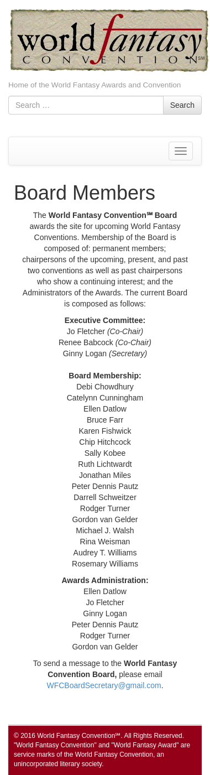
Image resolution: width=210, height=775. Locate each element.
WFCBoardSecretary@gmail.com (103, 685)
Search (182, 105)
